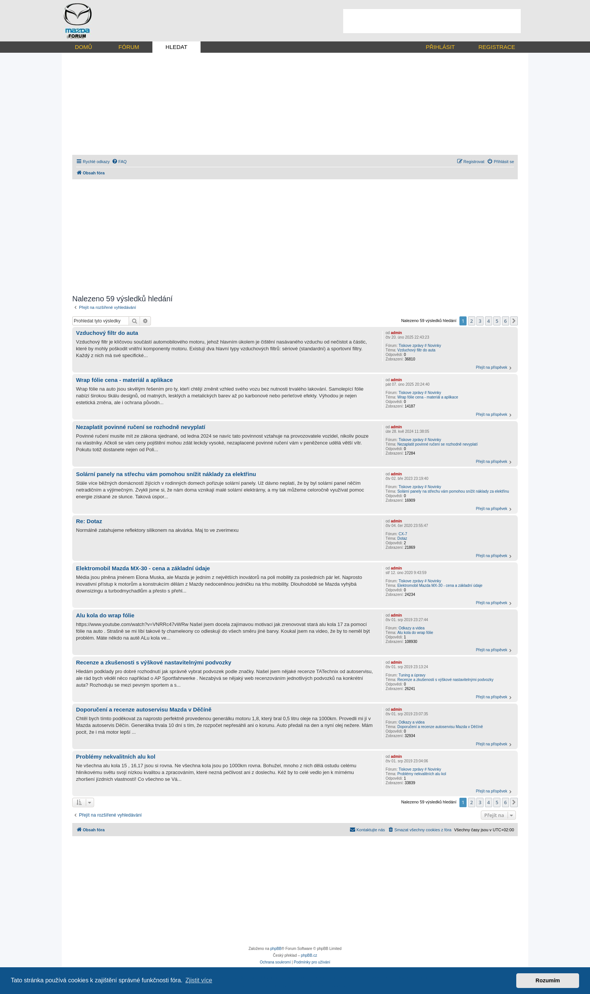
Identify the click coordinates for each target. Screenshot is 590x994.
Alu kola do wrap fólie (415, 633)
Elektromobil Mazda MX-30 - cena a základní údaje (439, 585)
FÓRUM (129, 47)
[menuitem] (119, 161)
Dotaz (402, 538)
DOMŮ (83, 47)
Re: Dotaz (89, 521)
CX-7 (402, 534)
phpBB (275, 949)
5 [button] (497, 321)
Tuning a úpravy (411, 675)
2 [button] (471, 321)
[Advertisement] (432, 21)
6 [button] (505, 321)
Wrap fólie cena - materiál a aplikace (427, 397)
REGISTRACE (496, 47)
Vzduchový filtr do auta (416, 350)
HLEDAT (176, 47)
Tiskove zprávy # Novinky (419, 346)
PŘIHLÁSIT (440, 47)
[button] (514, 320)
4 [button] (488, 321)
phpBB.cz (309, 955)
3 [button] (480, 321)
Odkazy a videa (411, 628)
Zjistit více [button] (199, 980)
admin (396, 333)
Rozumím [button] (547, 980)
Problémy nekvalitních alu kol (421, 774)
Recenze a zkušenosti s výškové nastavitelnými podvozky (445, 680)
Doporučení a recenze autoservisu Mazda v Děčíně (440, 727)
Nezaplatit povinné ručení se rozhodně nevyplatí (437, 444)
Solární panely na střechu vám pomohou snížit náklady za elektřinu (453, 491)
